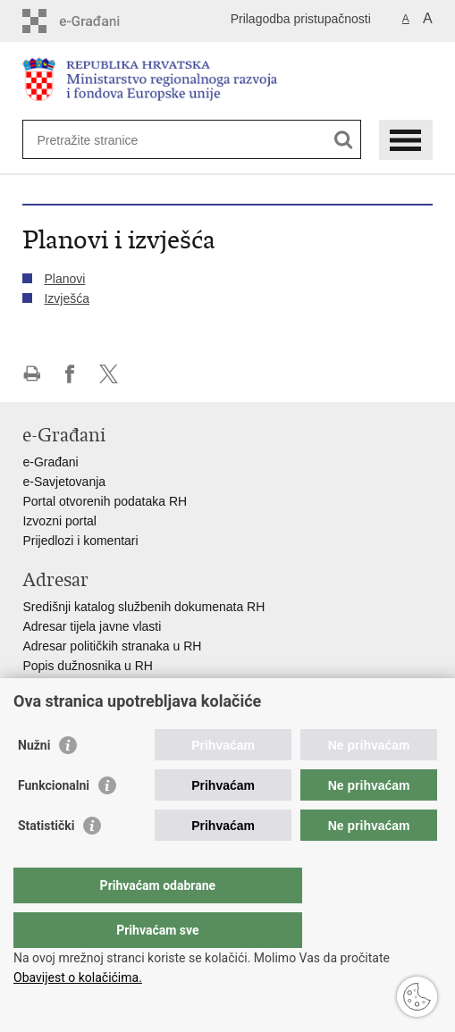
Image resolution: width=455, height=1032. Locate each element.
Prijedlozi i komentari (80, 540)
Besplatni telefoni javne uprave (107, 685)
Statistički (46, 861)
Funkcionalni (53, 821)
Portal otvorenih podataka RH (104, 501)
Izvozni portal (59, 521)
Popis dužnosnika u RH (87, 666)
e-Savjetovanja (63, 481)
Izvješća (66, 298)
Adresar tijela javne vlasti (91, 626)
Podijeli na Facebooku (70, 374)
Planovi (64, 279)
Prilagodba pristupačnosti (301, 19)
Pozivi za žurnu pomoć (85, 705)
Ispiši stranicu (31, 374)
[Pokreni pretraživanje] (343, 139)
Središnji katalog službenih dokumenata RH (143, 607)
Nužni (34, 781)
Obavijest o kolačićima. (77, 977)
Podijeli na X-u (108, 374)
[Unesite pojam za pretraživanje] (101, 140)
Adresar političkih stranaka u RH (111, 646)
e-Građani (50, 462)
